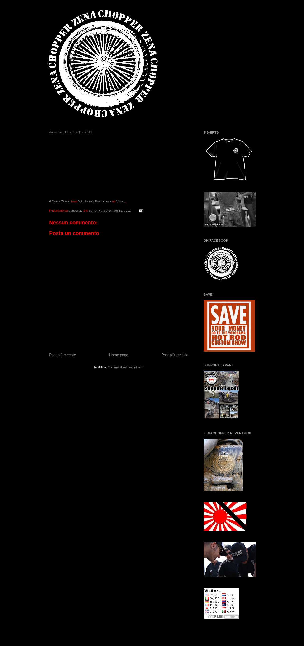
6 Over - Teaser (59, 201)
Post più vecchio (174, 355)
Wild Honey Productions (94, 201)
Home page (118, 355)
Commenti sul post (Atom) (125, 367)
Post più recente (62, 355)
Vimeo (120, 201)
